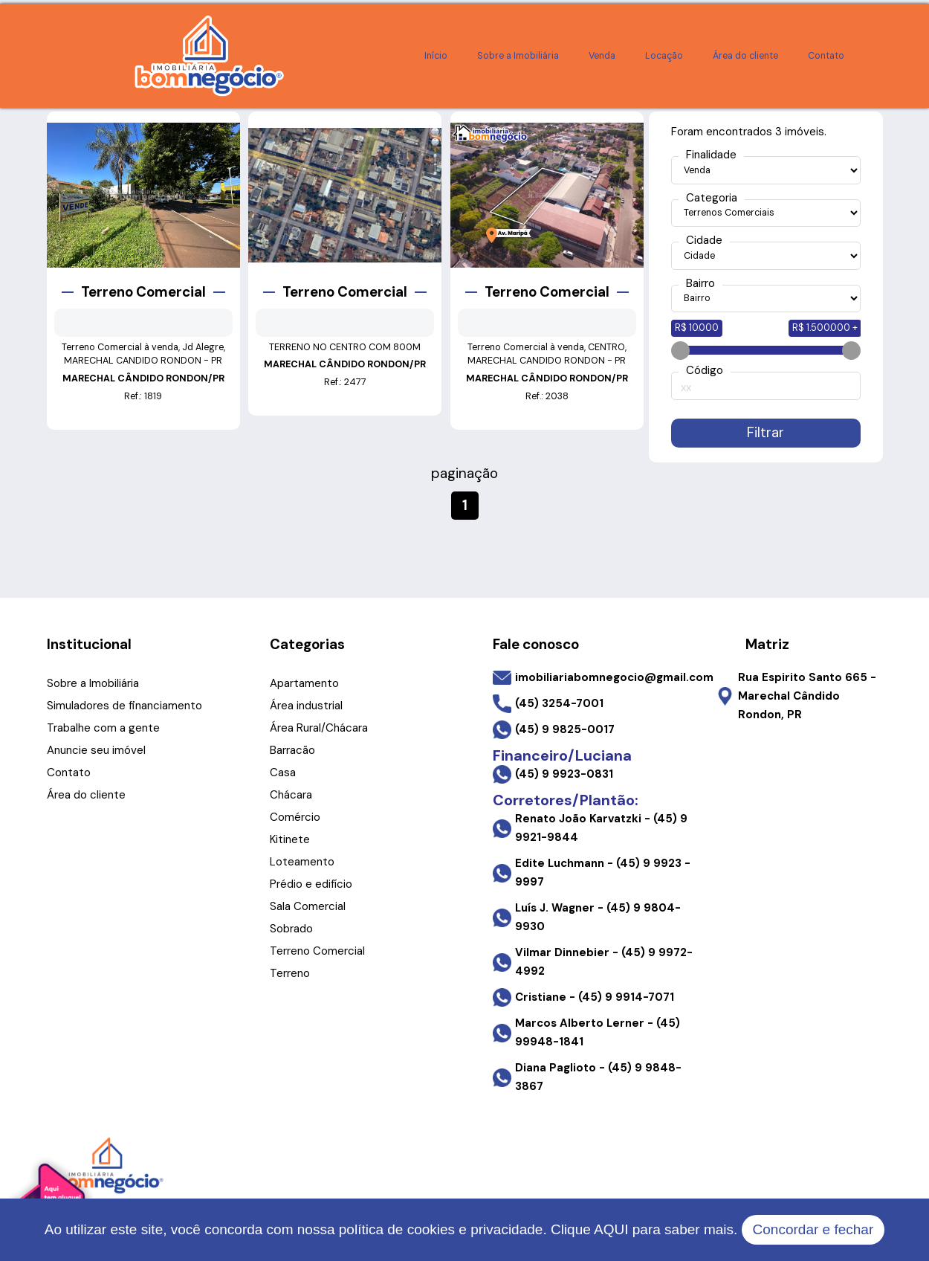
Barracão (292, 750)
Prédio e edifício (311, 884)
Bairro (700, 283)
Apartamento (304, 683)
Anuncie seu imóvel (96, 750)
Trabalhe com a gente (103, 727)
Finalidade (711, 155)
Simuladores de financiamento (124, 705)
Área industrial (306, 705)
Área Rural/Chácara (319, 727)
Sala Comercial (308, 906)
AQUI (611, 1229)
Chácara (291, 794)
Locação (664, 56)
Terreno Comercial (317, 951)
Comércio (295, 817)
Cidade (704, 240)
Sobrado (291, 928)
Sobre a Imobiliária (518, 56)
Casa (283, 772)
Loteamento (302, 861)
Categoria (711, 198)
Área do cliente (745, 56)
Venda (602, 56)
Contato (826, 56)
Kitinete (290, 839)
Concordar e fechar (813, 1229)
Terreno (290, 973)
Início (435, 56)
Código (704, 370)
